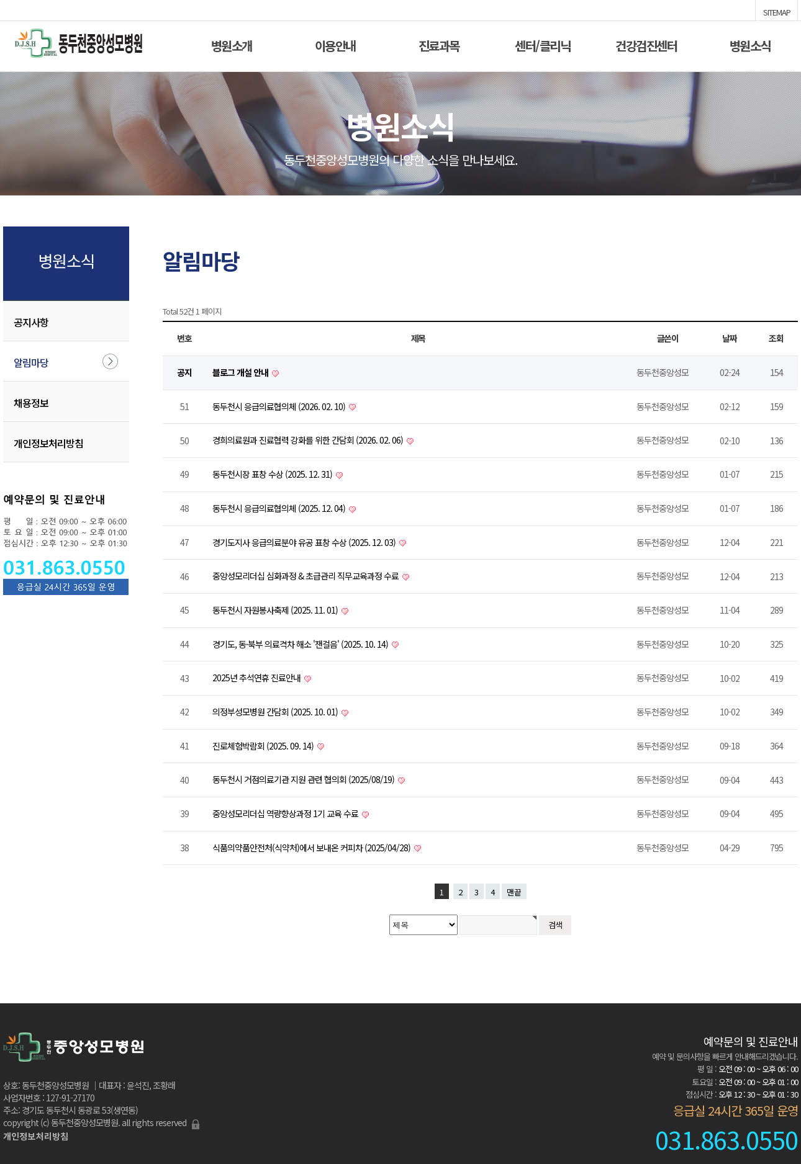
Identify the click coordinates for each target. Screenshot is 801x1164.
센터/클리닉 (542, 44)
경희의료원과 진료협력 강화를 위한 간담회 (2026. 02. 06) (308, 440)
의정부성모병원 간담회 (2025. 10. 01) (276, 711)
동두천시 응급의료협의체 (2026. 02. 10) (279, 406)
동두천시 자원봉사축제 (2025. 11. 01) (276, 610)
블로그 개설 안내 (241, 372)
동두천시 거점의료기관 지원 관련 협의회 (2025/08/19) (304, 779)
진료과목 (439, 44)
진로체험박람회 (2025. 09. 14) (263, 746)
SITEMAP (776, 11)
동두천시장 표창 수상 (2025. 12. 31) (273, 474)
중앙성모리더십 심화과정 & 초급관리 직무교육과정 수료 (306, 576)
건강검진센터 (646, 44)
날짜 (729, 338)
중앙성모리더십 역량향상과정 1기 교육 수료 (286, 813)
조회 (776, 338)
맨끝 (514, 892)
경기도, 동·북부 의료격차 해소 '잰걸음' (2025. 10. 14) (301, 644)
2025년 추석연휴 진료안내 (257, 677)
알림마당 (31, 362)
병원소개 (231, 44)
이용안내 (335, 44)
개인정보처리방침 (48, 443)
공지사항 (31, 322)
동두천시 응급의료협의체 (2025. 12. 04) (279, 508)
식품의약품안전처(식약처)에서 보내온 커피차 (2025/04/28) (312, 847)
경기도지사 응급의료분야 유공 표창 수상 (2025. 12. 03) (304, 542)
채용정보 (31, 402)
